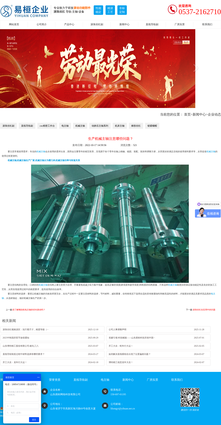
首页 (187, 114)
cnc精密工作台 (47, 126)
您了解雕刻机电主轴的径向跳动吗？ (28, 310)
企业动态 (214, 114)
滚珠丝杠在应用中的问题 (204, 310)
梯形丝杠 (136, 126)
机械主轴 (80, 126)
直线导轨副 (152, 24)
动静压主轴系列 (100, 126)
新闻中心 (124, 24)
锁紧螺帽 (152, 126)
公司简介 (42, 24)
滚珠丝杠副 (97, 24)
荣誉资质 (54, 379)
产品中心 (69, 24)
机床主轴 (119, 126)
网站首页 (14, 24)
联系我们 (207, 24)
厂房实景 (180, 24)
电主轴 (65, 126)
